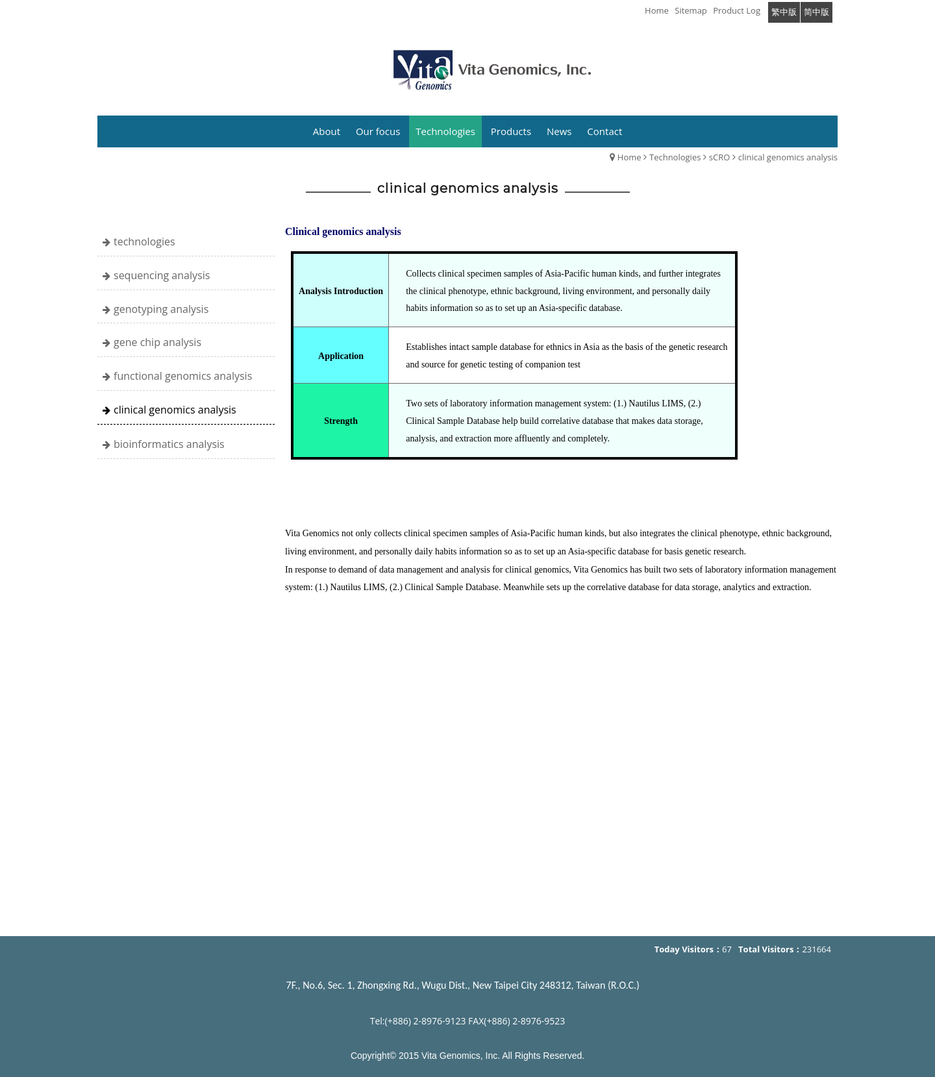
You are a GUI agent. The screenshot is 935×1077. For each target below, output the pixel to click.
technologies (144, 241)
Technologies (675, 157)
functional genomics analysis (183, 376)
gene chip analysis (157, 342)
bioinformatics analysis (169, 444)
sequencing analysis (162, 275)
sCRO (719, 157)
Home (629, 157)
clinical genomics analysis (788, 157)
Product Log (736, 10)
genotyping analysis (161, 309)
